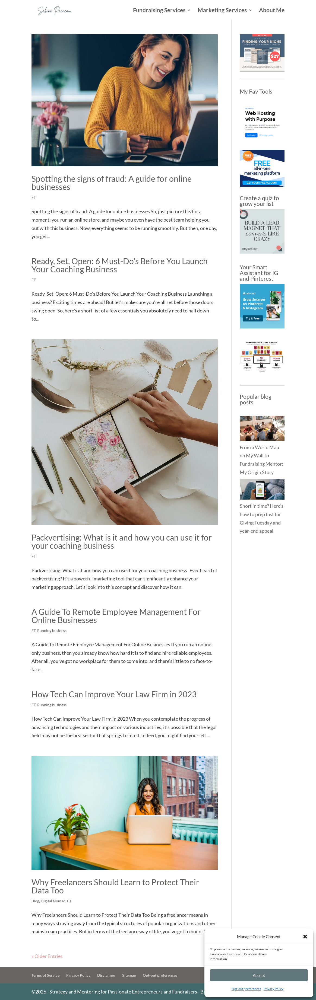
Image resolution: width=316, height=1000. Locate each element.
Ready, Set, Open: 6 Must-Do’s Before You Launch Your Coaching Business (119, 265)
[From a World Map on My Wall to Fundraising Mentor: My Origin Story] (262, 429)
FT (33, 197)
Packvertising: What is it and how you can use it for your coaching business (121, 541)
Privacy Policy (273, 989)
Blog (35, 901)
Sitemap (129, 975)
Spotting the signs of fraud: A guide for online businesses (111, 182)
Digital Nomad (53, 901)
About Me (272, 10)
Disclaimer (106, 975)
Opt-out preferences (246, 989)
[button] (305, 936)
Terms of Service (45, 975)
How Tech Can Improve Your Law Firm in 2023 (114, 694)
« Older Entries (47, 956)
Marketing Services (222, 10)
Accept (259, 975)
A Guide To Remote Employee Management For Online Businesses (116, 616)
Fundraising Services (159, 10)
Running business (52, 630)
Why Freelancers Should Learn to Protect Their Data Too (115, 886)
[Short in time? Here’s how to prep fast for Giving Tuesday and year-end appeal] (262, 490)
